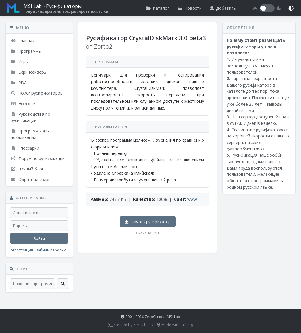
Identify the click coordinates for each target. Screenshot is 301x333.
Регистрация (21, 250)
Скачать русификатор (148, 221)
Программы (26, 51)
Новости (190, 8)
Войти (39, 238)
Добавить (223, 8)
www (192, 199)
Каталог (157, 8)
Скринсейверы (29, 72)
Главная (23, 40)
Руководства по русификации (30, 117)
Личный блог (27, 169)
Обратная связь (31, 179)
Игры (20, 61)
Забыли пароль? (51, 250)
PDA (19, 82)
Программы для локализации (30, 134)
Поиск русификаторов (37, 93)
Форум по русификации (38, 158)
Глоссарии (25, 148)
